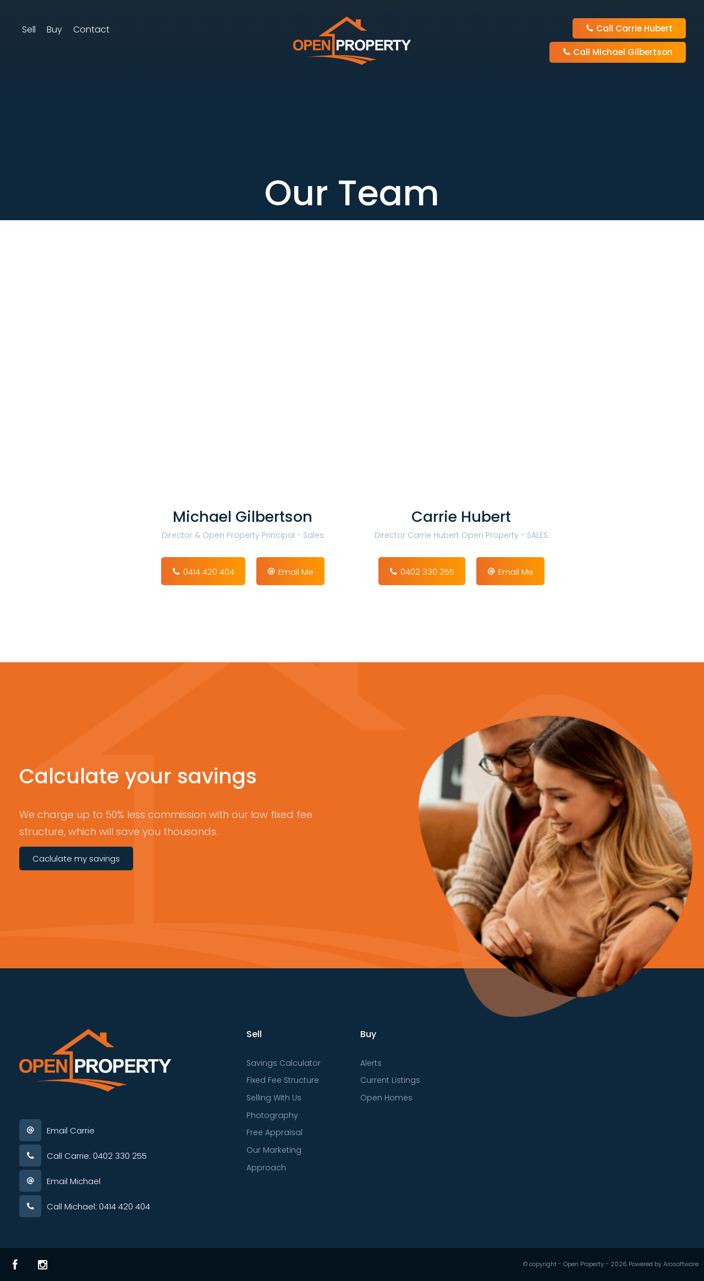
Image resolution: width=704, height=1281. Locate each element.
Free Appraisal (274, 1132)
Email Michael (74, 1181)
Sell (29, 29)
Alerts (371, 1063)
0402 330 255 (427, 571)
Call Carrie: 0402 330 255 (97, 1156)
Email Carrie (71, 1130)
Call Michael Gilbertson (618, 52)
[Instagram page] (42, 1264)
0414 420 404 (208, 571)
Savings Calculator (283, 1063)
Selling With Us (273, 1097)
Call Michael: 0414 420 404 (98, 1206)
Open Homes (386, 1097)
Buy (54, 29)
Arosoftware (680, 1264)
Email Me (296, 571)
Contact (91, 29)
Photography (272, 1115)
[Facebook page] (15, 1264)
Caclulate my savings (76, 858)
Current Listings (390, 1080)
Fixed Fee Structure (282, 1080)
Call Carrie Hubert (629, 28)
